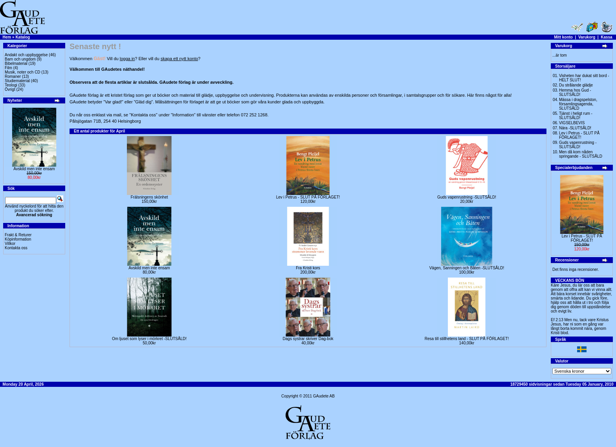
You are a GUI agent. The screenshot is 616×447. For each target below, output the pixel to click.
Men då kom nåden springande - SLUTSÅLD (580, 154)
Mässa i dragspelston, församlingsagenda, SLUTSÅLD (578, 103)
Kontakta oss (16, 248)
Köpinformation (18, 239)
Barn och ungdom (20, 59)
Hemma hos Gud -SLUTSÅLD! (575, 92)
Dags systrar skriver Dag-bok (308, 339)
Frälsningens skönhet (149, 197)
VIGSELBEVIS (572, 123)
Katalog (22, 37)
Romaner (13, 76)
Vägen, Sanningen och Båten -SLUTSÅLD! (466, 268)
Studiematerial (17, 81)
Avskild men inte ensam (34, 169)
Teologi (11, 85)
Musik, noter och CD (22, 72)
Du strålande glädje (576, 85)
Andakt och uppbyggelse (26, 55)
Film (8, 68)
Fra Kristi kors (308, 268)
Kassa (606, 37)
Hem (7, 37)
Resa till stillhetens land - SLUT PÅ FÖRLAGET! (467, 339)
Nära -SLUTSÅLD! (575, 128)
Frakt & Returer (18, 235)
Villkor (10, 243)
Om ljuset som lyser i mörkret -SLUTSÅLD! (149, 339)
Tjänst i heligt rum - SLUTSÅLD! (575, 115)
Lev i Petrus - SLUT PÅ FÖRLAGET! (308, 197)
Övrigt (10, 89)
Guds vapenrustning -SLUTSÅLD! (466, 197)
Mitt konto (563, 37)
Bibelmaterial (16, 63)
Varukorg (586, 37)
